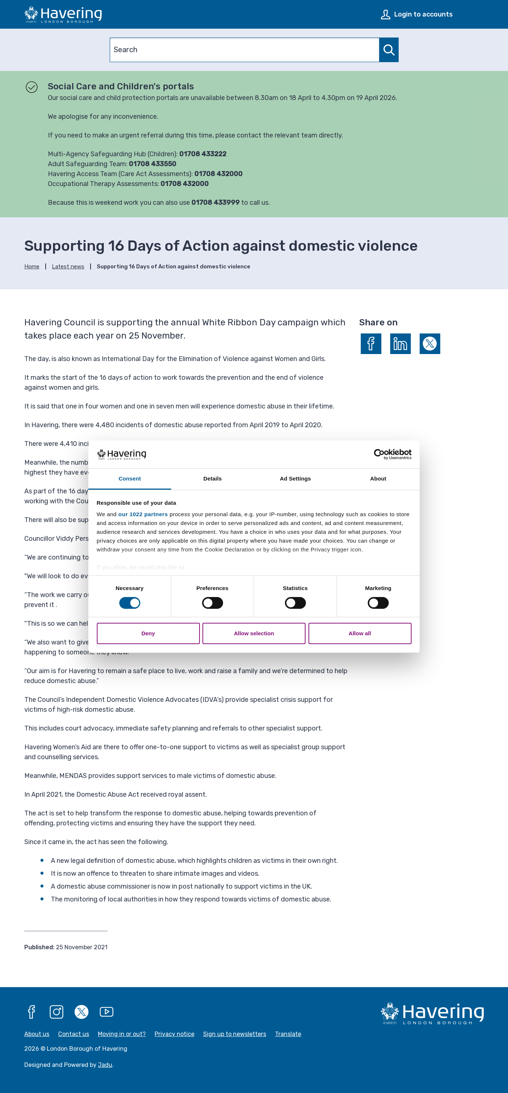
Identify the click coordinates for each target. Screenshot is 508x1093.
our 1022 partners (143, 514)
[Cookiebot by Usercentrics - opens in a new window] (379, 454)
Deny (148, 633)
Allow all (360, 633)
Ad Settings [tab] (295, 478)
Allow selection (254, 633)
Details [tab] (213, 478)
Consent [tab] (130, 478)
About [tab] (378, 478)
